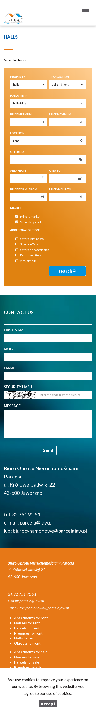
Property (17, 76)
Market (16, 208)
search (67, 271)
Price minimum (21, 114)
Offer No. (17, 151)
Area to (55, 170)
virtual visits (26, 261)
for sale (30, 652)
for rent (31, 618)
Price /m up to (60, 189)
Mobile (10, 349)
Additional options (25, 230)
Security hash (18, 386)
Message (12, 405)
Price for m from (23, 189)
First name (14, 330)
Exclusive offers (28, 255)
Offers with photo (29, 239)
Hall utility (19, 95)
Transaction (59, 76)
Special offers (26, 244)
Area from (18, 170)
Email (9, 367)
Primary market (27, 216)
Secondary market (30, 222)
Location (17, 133)
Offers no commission (32, 250)
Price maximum (60, 114)
